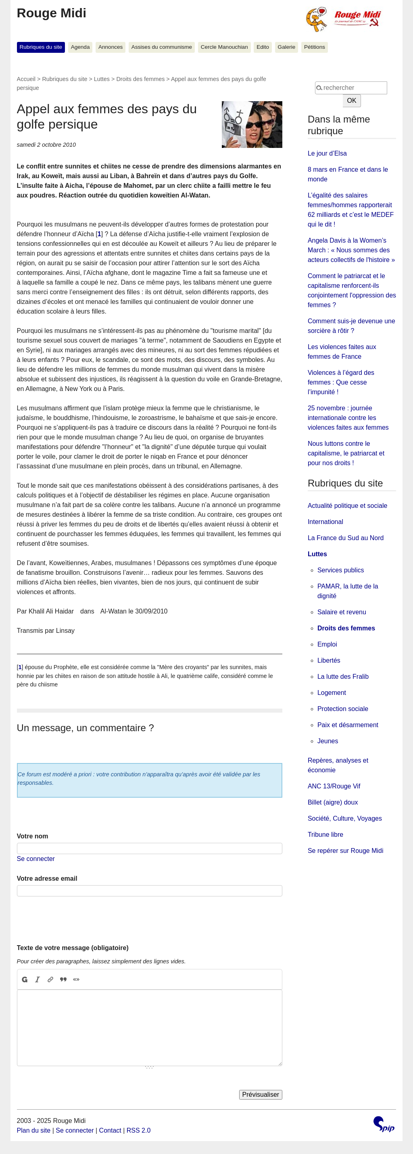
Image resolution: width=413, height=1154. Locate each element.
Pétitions (314, 47)
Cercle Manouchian (224, 47)
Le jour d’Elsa (327, 153)
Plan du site (34, 1130)
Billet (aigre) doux (333, 802)
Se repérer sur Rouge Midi (346, 850)
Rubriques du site (40, 47)
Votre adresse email (47, 878)
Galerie (287, 47)
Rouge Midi (51, 13)
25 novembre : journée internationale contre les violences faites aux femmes (348, 418)
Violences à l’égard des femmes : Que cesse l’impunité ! (341, 382)
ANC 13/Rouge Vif (334, 786)
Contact (110, 1130)
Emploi (327, 644)
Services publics (340, 570)
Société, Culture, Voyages (345, 818)
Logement (331, 692)
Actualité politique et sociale (347, 505)
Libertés (328, 660)
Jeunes (327, 741)
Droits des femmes (140, 79)
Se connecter (36, 858)
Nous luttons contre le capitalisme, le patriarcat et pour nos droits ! (346, 453)
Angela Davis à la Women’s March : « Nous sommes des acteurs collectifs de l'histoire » (351, 250)
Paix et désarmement (347, 725)
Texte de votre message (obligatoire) (73, 947)
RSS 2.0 (139, 1130)
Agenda (80, 47)
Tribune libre (325, 834)
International (325, 521)
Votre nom (32, 836)
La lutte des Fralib (343, 676)
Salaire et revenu (341, 612)
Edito (263, 47)
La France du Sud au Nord (346, 537)
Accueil (26, 79)
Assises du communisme (161, 47)
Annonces (110, 47)
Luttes (102, 79)
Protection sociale (342, 708)
